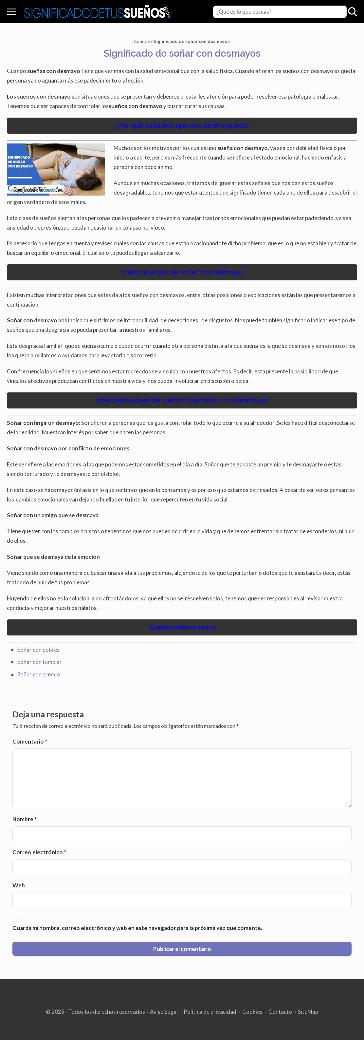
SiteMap (308, 1011)
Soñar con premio (38, 674)
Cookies (252, 1011)
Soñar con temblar (39, 661)
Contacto (280, 1011)
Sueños (142, 41)
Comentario (29, 741)
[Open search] (352, 11)
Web (18, 885)
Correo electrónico (39, 852)
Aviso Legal (164, 1011)
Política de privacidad (210, 1011)
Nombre (24, 819)
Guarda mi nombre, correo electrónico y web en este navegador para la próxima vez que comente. (137, 927)
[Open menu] (11, 11)
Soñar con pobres (38, 649)
